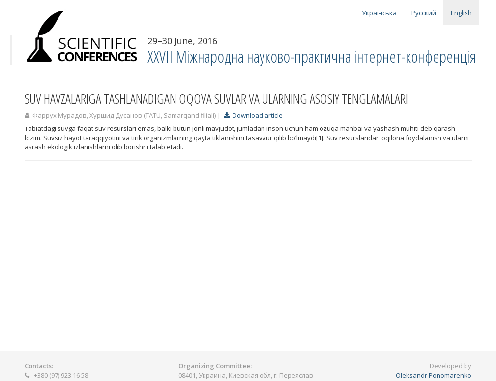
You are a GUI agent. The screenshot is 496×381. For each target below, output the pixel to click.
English (461, 12)
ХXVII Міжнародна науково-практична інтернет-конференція (311, 56)
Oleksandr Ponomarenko (433, 375)
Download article (253, 115)
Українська (379, 12)
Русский (423, 12)
